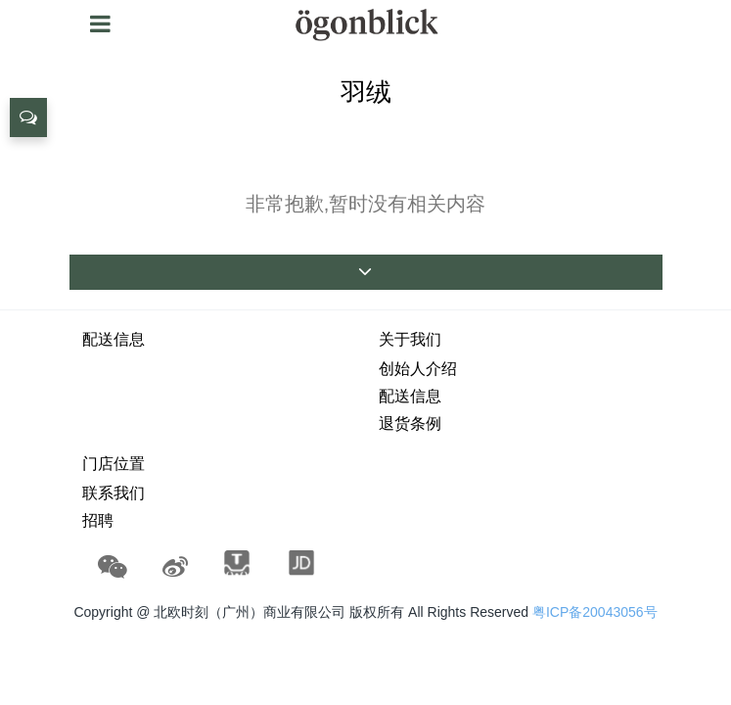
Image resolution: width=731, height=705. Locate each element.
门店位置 (113, 463)
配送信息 (113, 339)
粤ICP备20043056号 (595, 612)
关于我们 (410, 339)
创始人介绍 (418, 368)
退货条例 (410, 423)
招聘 (98, 520)
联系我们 (113, 493)
